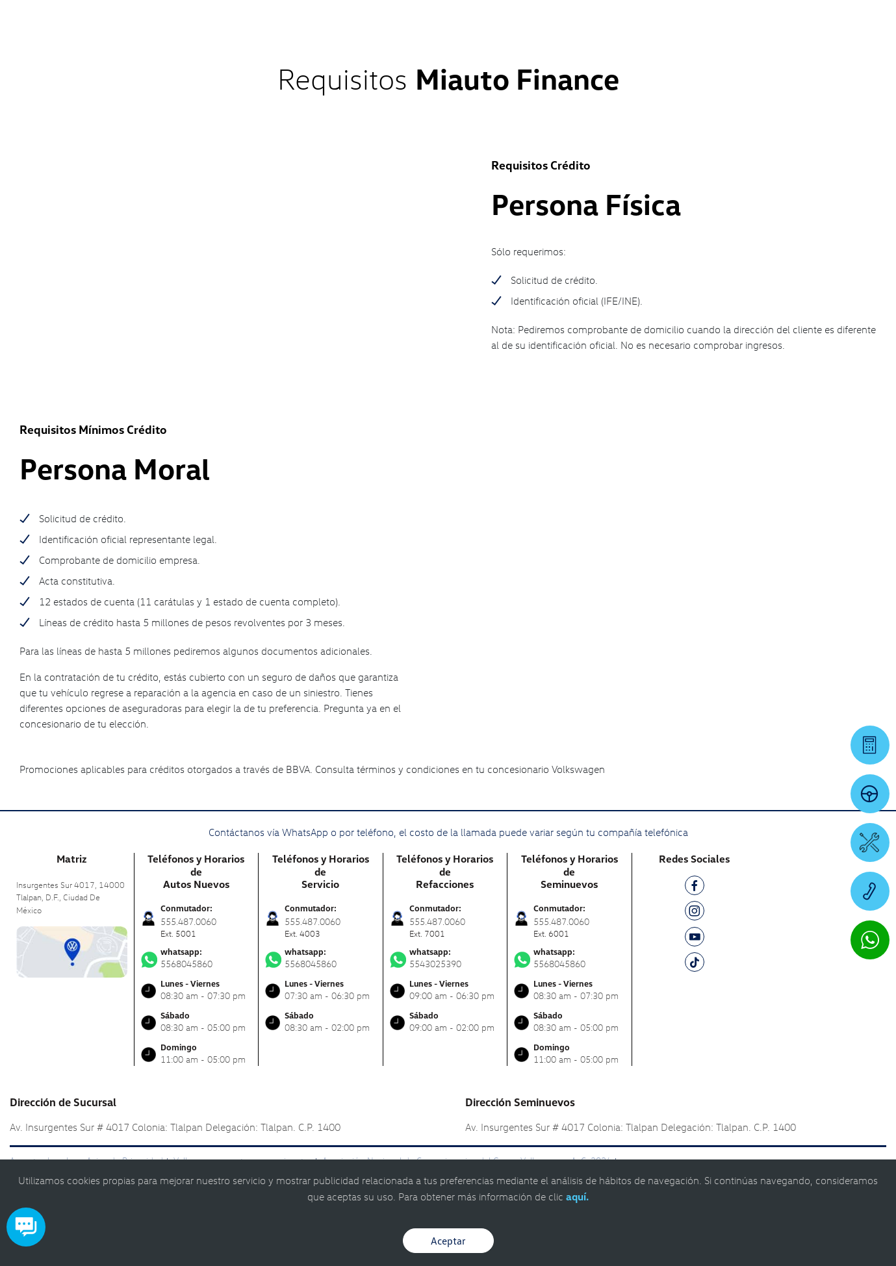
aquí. (577, 1196)
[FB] (694, 887)
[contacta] (71, 950)
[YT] (694, 938)
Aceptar (448, 1240)
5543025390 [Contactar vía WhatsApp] (445, 958)
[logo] (554, 46)
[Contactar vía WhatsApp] (870, 939)
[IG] (694, 912)
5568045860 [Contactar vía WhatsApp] (196, 958)
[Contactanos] (700, 19)
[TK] (694, 964)
